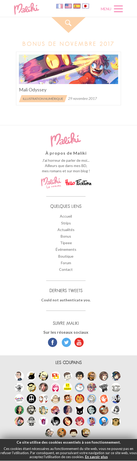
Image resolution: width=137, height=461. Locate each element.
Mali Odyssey (32, 89)
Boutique (65, 256)
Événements (66, 249)
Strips (66, 223)
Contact (66, 269)
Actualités (66, 229)
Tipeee (66, 243)
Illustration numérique (43, 99)
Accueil (66, 216)
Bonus (66, 236)
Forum (66, 263)
